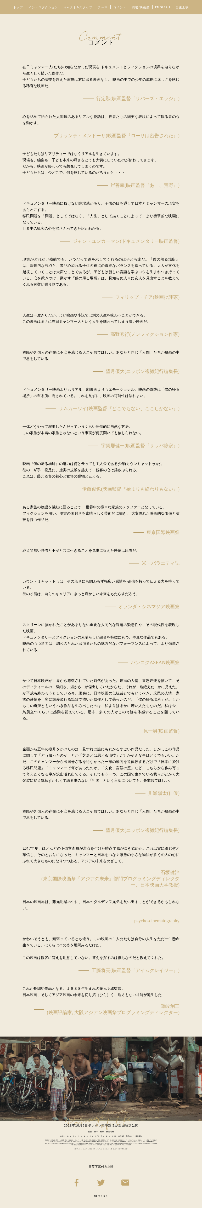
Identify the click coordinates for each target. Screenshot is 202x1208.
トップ (18, 7)
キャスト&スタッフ (78, 7)
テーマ (103, 7)
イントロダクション (43, 7)
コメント (119, 7)
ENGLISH (162, 7)
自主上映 (182, 7)
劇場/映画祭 (141, 7)
